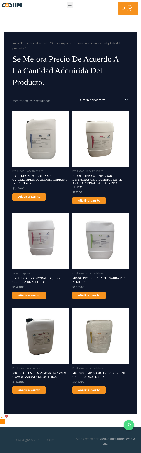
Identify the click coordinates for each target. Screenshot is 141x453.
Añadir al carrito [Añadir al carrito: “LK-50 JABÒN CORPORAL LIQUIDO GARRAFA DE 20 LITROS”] (31, 296)
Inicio (15, 43)
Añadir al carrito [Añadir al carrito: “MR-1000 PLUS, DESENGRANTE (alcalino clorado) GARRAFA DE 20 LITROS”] (31, 391)
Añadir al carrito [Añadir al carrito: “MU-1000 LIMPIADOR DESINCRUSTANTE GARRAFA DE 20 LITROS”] (91, 391)
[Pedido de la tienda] (103, 99)
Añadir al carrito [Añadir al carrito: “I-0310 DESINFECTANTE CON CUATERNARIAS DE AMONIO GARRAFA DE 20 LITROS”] (31, 197)
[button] (70, 5)
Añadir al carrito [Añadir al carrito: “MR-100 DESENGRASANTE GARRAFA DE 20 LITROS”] (91, 296)
